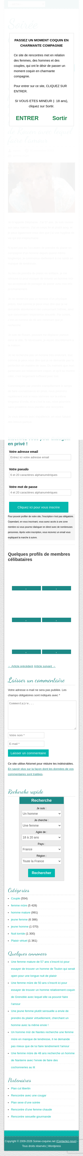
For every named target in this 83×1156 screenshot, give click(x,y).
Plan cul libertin (21, 1093)
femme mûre (19, 910)
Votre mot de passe (23, 487)
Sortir (59, 118)
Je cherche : (41, 825)
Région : (41, 861)
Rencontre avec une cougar (28, 1100)
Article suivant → (45, 666)
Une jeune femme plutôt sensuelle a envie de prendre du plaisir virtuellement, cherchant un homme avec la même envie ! (40, 1023)
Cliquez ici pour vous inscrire (38, 507)
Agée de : (41, 837)
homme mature (20, 917)
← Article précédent (20, 666)
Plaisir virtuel (19, 946)
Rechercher (41, 878)
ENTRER (27, 118)
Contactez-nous (66, 1146)
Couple (15, 903)
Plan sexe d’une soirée (25, 1107)
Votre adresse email (23, 451)
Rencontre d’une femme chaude (31, 1114)
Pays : (41, 849)
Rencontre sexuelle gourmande (31, 1121)
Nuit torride (18, 939)
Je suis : (41, 813)
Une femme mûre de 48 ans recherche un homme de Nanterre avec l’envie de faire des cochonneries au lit (43, 1065)
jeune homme (20, 931)
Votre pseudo (19, 469)
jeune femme (19, 924)
